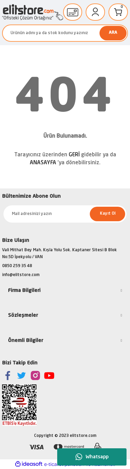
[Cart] (118, 12)
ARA (113, 33)
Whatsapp (92, 457)
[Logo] (32, 12)
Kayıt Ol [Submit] (107, 214)
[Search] (65, 33)
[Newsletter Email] (65, 214)
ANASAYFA (43, 163)
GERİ (74, 155)
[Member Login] (95, 12)
